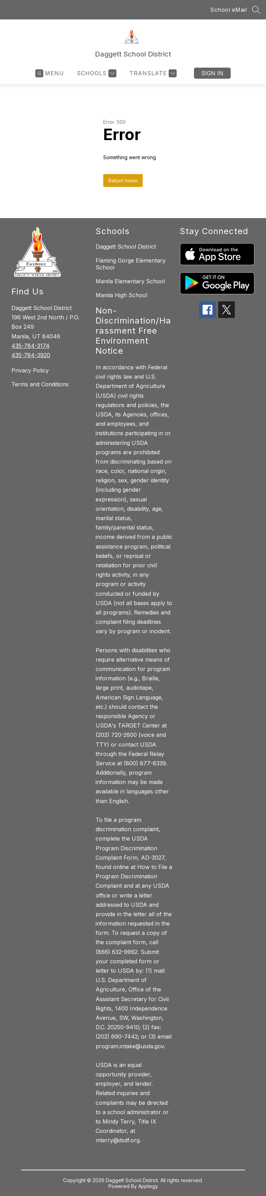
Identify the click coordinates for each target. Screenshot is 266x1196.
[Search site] (256, 10)
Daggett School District (126, 246)
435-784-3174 (30, 345)
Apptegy (148, 1186)
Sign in (212, 73)
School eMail (228, 9)
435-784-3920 (30, 355)
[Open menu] (49, 73)
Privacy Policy (30, 370)
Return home (123, 180)
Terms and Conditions (40, 384)
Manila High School (121, 295)
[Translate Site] (152, 73)
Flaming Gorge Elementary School (131, 264)
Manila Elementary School (130, 281)
